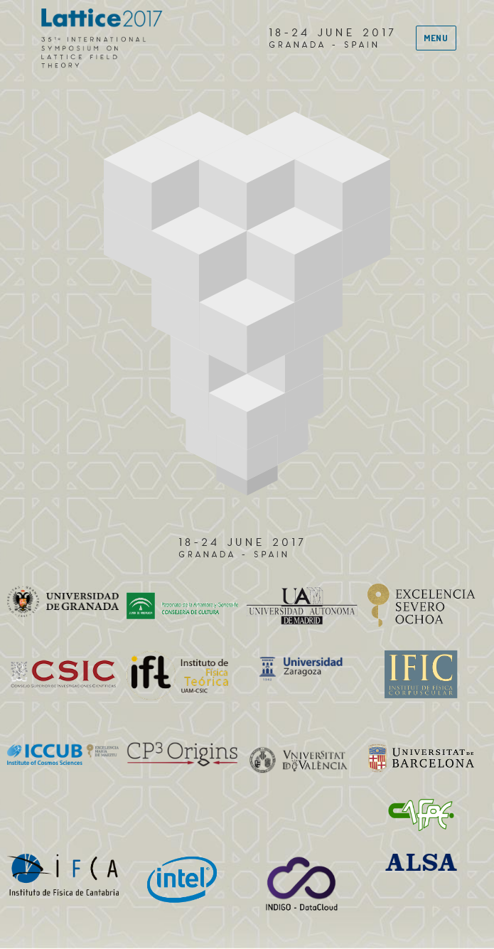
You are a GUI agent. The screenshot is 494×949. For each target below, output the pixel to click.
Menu (436, 37)
